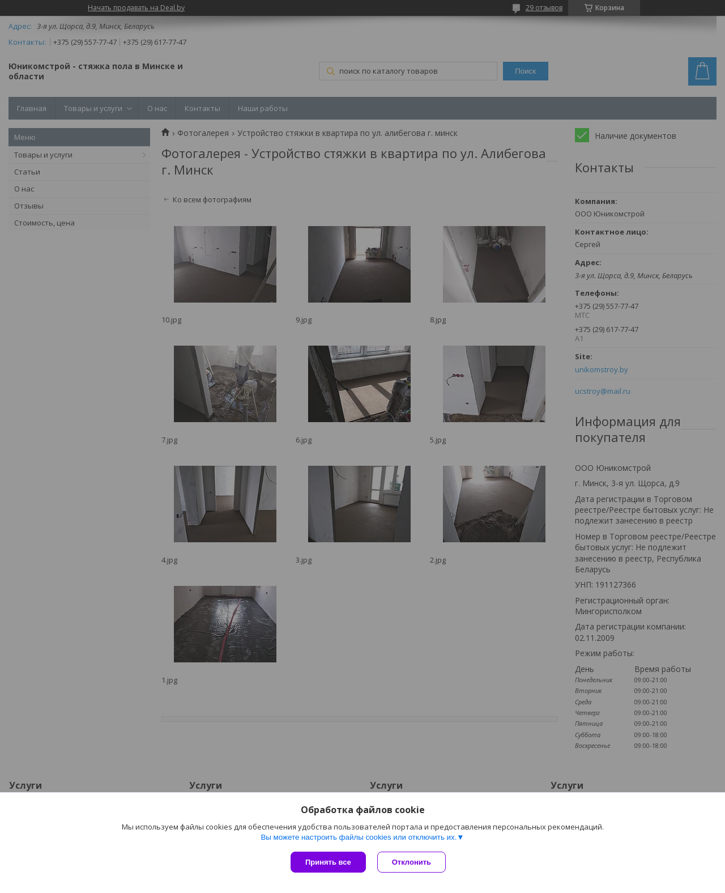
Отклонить (411, 862)
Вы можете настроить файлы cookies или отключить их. (359, 837)
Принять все (328, 862)
